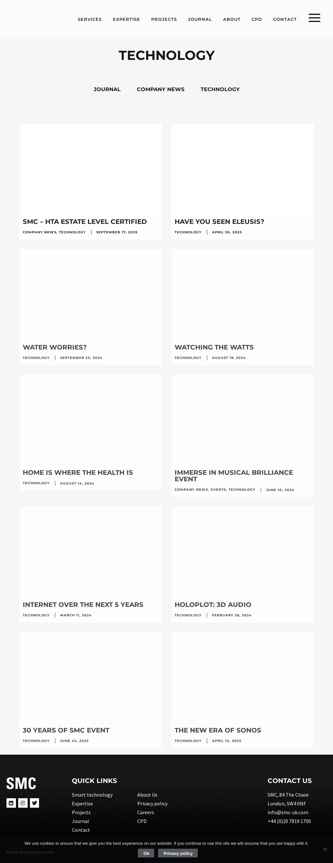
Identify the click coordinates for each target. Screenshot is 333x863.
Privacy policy (152, 803)
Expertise (82, 803)
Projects (81, 812)
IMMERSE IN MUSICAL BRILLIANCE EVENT (234, 476)
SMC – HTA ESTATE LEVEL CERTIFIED (85, 222)
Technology (72, 232)
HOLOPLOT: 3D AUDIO (213, 605)
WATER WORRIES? (55, 347)
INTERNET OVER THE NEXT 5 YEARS (83, 605)
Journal (80, 821)
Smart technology (92, 794)
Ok (146, 853)
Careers (145, 812)
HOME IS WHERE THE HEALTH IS (78, 472)
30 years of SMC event (66, 730)
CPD (142, 821)
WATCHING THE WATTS (214, 347)
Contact (81, 830)
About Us (147, 794)
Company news (39, 232)
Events (218, 489)
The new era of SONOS (218, 730)
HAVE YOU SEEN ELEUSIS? (219, 222)
